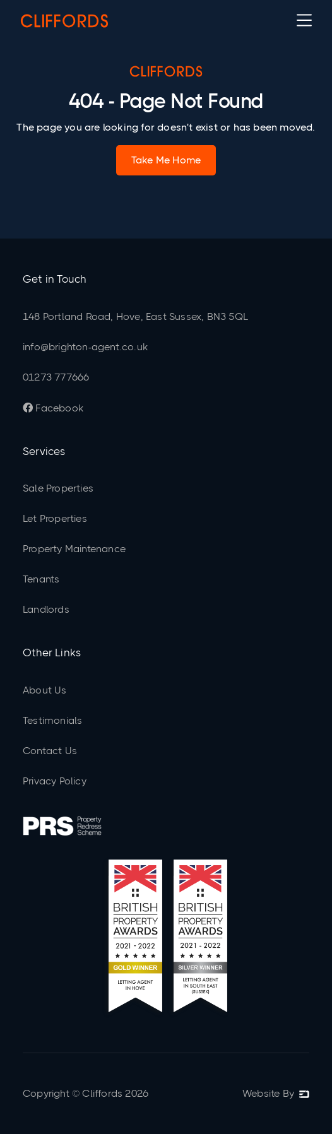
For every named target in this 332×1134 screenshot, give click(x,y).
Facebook (53, 408)
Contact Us (50, 751)
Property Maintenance (74, 549)
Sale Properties (58, 488)
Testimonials (52, 720)
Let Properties (55, 518)
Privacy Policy (54, 781)
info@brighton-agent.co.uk (85, 347)
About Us (45, 690)
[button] (304, 20)
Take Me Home (166, 160)
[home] (64, 20)
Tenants (41, 579)
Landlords (46, 609)
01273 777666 (56, 377)
